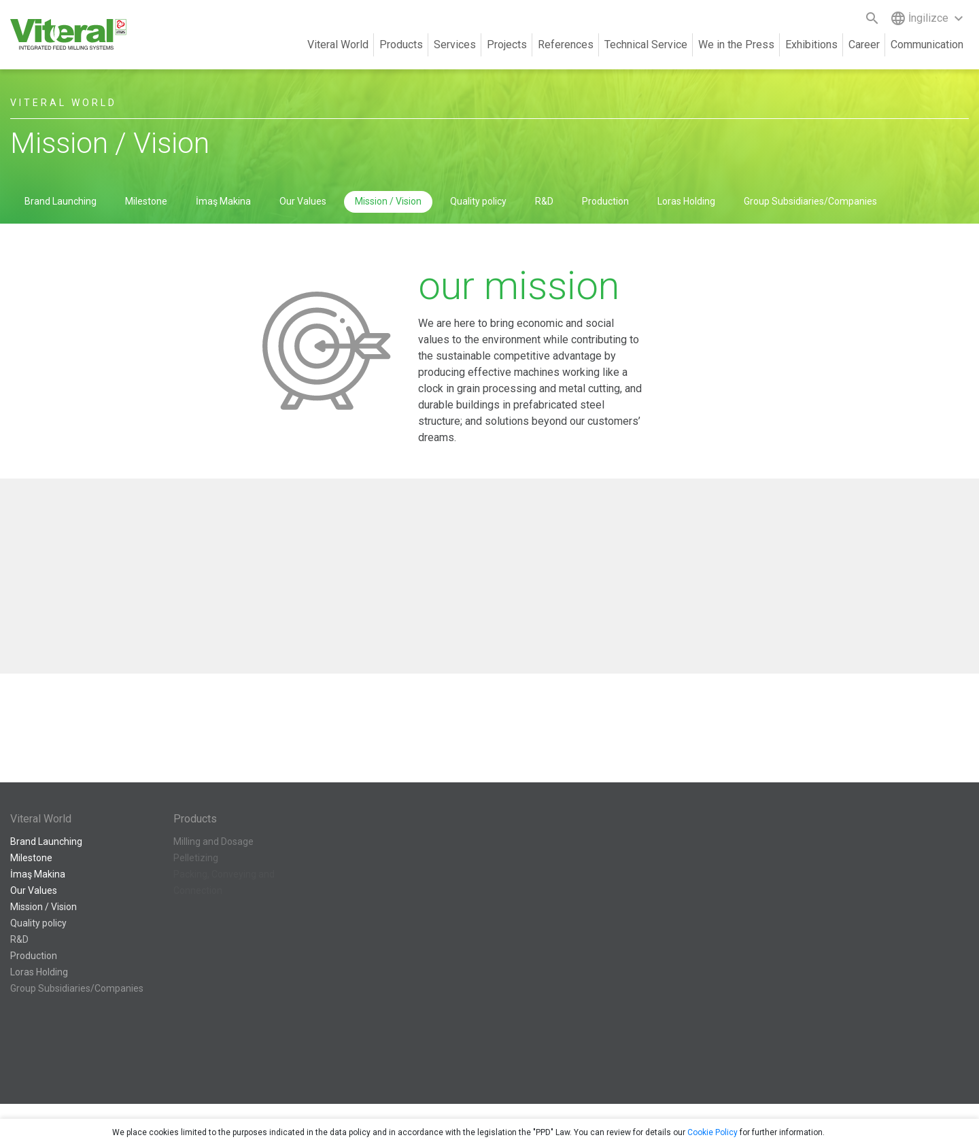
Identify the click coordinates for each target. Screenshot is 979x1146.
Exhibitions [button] (811, 44)
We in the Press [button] (736, 44)
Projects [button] (507, 44)
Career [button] (864, 44)
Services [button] (455, 44)
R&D (544, 201)
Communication (927, 44)
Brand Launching (60, 201)
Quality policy (478, 201)
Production (605, 201)
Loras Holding (686, 201)
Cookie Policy (712, 1132)
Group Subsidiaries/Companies (810, 201)
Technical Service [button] (645, 44)
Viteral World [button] (337, 44)
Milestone (146, 201)
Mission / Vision (388, 201)
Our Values (302, 201)
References (566, 44)
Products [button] (401, 44)
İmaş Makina (223, 201)
